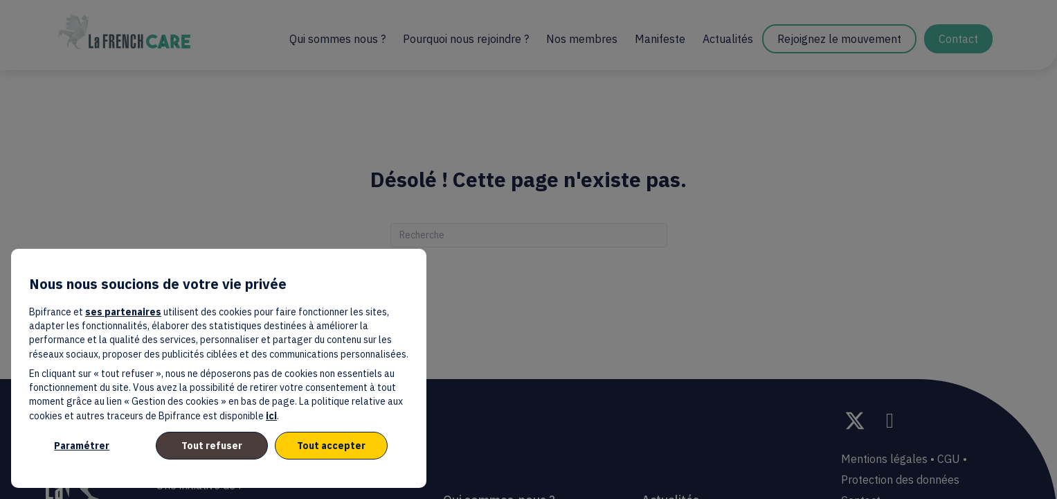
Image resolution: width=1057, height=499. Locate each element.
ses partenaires (123, 312)
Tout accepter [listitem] (331, 445)
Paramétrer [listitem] (81, 445)
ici (271, 416)
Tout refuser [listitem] (211, 445)
